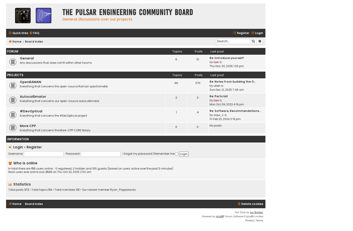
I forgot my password (137, 154)
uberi (217, 86)
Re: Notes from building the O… (233, 82)
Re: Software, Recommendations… (235, 111)
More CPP (28, 126)
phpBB (219, 216)
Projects (15, 75)
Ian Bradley (256, 212)
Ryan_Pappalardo (123, 190)
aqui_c (219, 115)
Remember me (166, 154)
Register (34, 147)
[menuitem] (34, 33)
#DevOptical (31, 111)
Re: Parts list (219, 96)
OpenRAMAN (30, 82)
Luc (216, 62)
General (27, 58)
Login (18, 147)
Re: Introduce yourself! (227, 58)
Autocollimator (33, 96)
